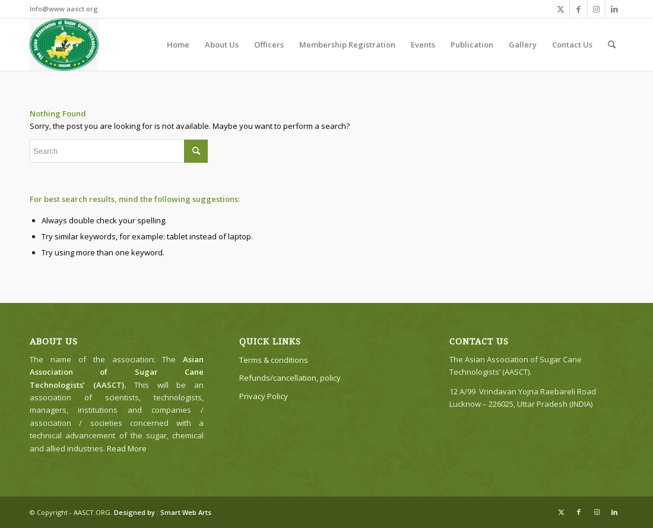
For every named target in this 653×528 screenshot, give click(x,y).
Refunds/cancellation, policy (290, 377)
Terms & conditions (273, 360)
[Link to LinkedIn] (614, 9)
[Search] (611, 44)
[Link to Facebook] (578, 9)
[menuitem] (178, 44)
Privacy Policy (263, 396)
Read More (127, 448)
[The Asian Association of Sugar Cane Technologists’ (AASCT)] (64, 44)
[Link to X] (560, 9)
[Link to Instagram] (596, 9)
